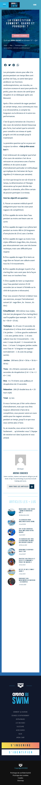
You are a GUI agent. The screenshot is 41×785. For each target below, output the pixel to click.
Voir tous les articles (21, 486)
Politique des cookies (20, 775)
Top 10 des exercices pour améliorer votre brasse (26, 530)
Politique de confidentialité (20, 773)
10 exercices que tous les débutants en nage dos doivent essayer (26, 540)
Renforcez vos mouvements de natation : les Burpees (27, 580)
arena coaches (16, 40)
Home (34, 5)
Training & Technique (21, 45)
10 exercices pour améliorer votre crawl (27, 520)
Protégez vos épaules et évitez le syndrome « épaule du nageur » (27, 560)
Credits (20, 778)
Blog (11, 45)
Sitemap (20, 780)
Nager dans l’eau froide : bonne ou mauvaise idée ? (27, 510)
